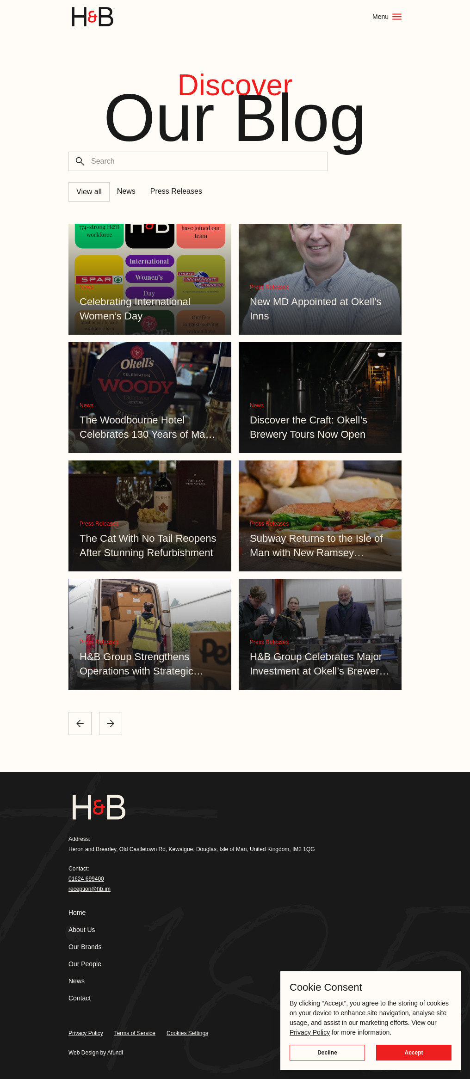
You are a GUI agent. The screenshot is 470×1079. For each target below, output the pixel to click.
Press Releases (176, 191)
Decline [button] (327, 1052)
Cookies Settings (187, 1033)
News (126, 191)
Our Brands (85, 946)
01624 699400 (86, 879)
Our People (84, 964)
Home (77, 912)
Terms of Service (134, 1033)
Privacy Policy (85, 1033)
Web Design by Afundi (95, 1052)
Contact (79, 998)
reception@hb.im (89, 889)
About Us (81, 929)
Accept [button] (413, 1052)
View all (89, 192)
